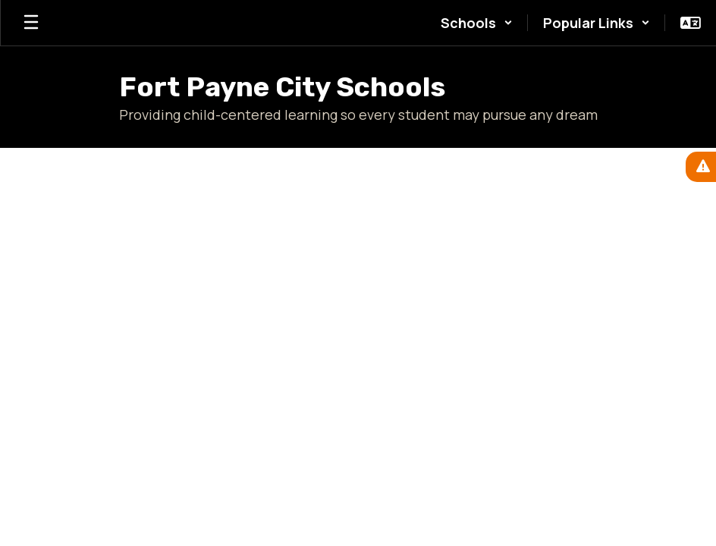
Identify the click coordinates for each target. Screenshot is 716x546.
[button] (477, 23)
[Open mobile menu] (31, 23)
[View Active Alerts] (701, 167)
